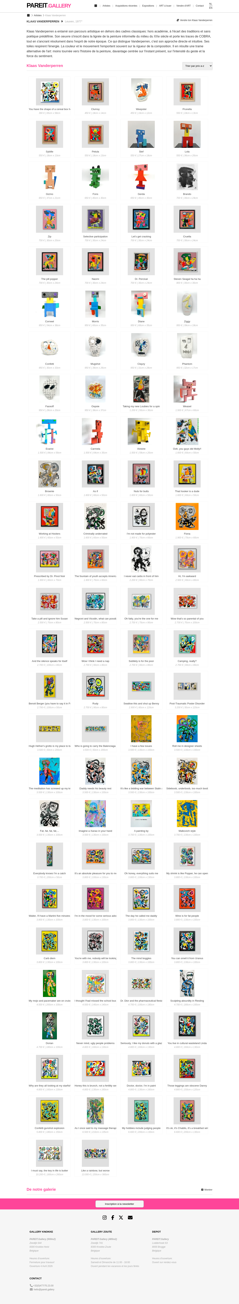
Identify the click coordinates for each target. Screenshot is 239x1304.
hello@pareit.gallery (44, 1289)
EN (210, 8)
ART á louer (165, 5)
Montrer (206, 1189)
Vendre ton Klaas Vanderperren (194, 20)
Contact (200, 5)
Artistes (106, 5)
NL (210, 4)
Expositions (148, 5)
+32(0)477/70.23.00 (43, 1285)
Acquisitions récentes (126, 5)
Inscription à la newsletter (119, 1203)
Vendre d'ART (183, 5)
